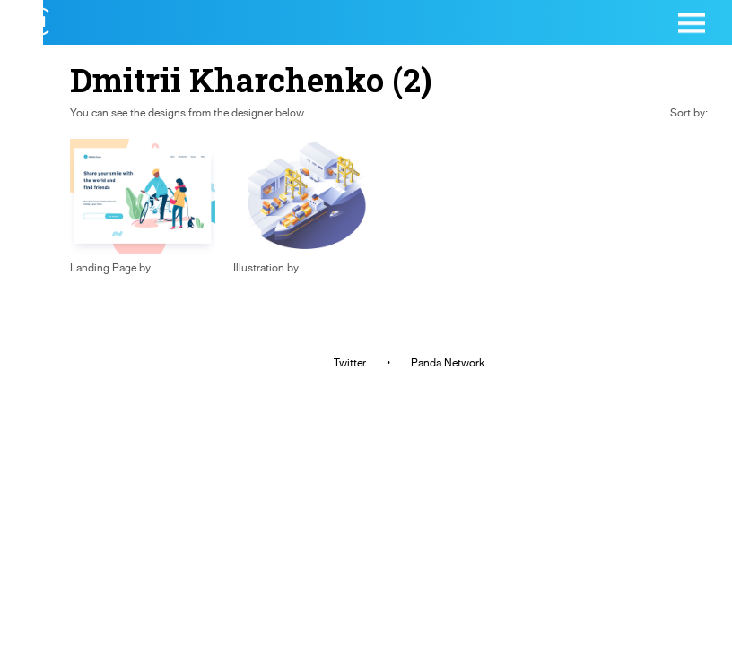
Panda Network (447, 362)
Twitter (350, 362)
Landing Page (103, 267)
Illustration (258, 267)
